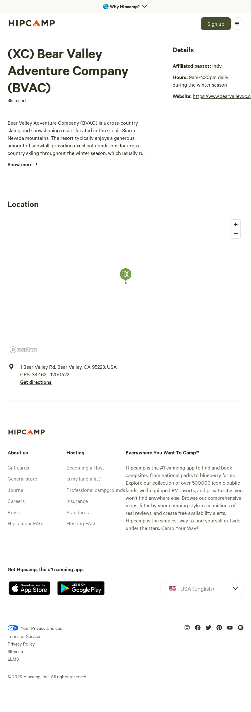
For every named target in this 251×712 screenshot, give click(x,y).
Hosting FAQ (80, 523)
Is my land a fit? (83, 478)
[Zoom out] (235, 233)
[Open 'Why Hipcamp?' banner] (125, 6)
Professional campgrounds (95, 489)
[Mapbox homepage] (23, 349)
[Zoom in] (235, 224)
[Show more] (20, 164)
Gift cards (18, 467)
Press (14, 512)
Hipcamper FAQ (25, 523)
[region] (125, 286)
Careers (16, 500)
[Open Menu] (237, 24)
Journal (16, 489)
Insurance (77, 500)
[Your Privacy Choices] (35, 628)
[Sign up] (216, 23)
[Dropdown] (201, 588)
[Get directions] (68, 381)
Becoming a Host (85, 467)
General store (22, 478)
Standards (77, 512)
